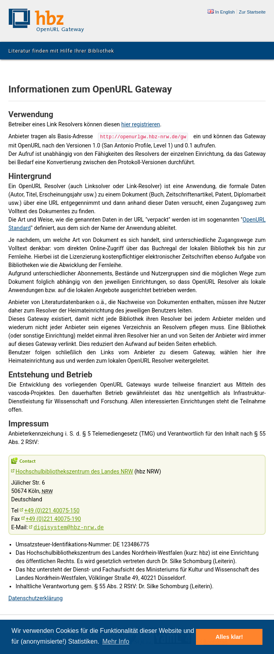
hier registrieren (140, 124)
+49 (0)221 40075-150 (52, 510)
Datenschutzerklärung (35, 597)
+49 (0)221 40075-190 (53, 518)
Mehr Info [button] (115, 641)
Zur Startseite (252, 12)
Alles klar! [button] (229, 637)
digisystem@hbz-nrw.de (68, 527)
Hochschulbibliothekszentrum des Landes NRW (74, 470)
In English (221, 12)
